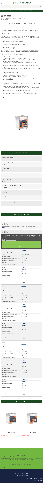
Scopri (3, 227)
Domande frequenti (28, 464)
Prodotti (12, 464)
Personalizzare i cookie (11, 239)
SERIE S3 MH (11, 432)
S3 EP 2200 (24, 250)
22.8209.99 (24, 286)
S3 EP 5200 (24, 362)
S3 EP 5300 (24, 381)
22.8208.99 (24, 267)
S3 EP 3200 (24, 288)
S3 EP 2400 (24, 269)
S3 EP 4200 (24, 325)
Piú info (3, 239)
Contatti (20, 464)
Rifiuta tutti (21, 243)
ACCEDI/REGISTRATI (31, 23)
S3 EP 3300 (24, 306)
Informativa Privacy (17, 475)
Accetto (21, 246)
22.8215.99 (24, 379)
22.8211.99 (24, 304)
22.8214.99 (24, 360)
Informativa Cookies (25, 475)
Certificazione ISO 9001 (37, 478)
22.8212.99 (24, 323)
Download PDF (6, 98)
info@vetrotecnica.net (38, 480)
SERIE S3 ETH (32, 432)
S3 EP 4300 (24, 344)
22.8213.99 (24, 342)
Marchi (16, 464)
